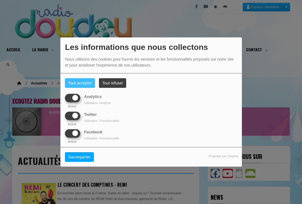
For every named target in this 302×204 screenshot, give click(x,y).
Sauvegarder (79, 157)
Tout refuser (112, 83)
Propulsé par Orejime (224, 156)
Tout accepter (80, 83)
